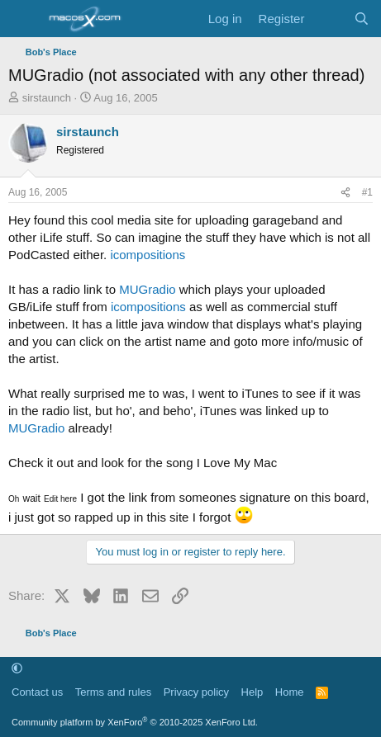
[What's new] (328, 18)
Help (252, 692)
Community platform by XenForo (135, 722)
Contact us (37, 692)
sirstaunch (46, 98)
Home (289, 692)
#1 (367, 192)
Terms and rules (113, 692)
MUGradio (147, 289)
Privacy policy (196, 692)
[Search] (361, 18)
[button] (17, 669)
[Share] (345, 192)
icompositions (147, 255)
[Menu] (22, 18)
